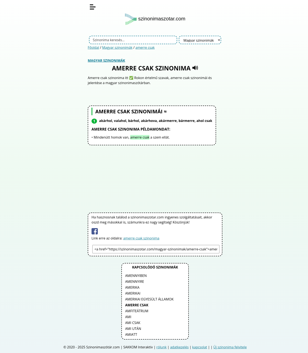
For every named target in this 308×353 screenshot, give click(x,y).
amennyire (134, 281)
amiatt (131, 334)
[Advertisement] (155, 178)
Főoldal (93, 47)
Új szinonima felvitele (230, 347)
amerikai (132, 293)
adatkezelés (179, 347)
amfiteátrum (136, 311)
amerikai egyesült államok (149, 299)
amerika (132, 287)
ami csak (132, 323)
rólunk (161, 347)
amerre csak (145, 47)
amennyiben (136, 276)
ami (128, 317)
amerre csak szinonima (141, 238)
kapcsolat (199, 347)
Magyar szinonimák (117, 47)
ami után (133, 329)
